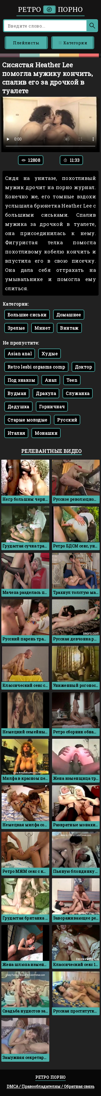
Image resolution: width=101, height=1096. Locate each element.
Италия (16, 433)
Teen (72, 380)
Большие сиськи (27, 315)
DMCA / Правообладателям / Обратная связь (51, 1086)
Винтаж (69, 328)
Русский (67, 420)
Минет (42, 328)
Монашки (46, 433)
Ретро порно (50, 9)
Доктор (83, 367)
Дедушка (18, 406)
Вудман (17, 393)
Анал (51, 380)
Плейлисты (26, 42)
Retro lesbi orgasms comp (36, 367)
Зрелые (16, 328)
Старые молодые (27, 420)
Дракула (46, 393)
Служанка (77, 393)
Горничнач (52, 406)
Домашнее (68, 315)
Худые (49, 353)
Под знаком (21, 380)
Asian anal (20, 353)
